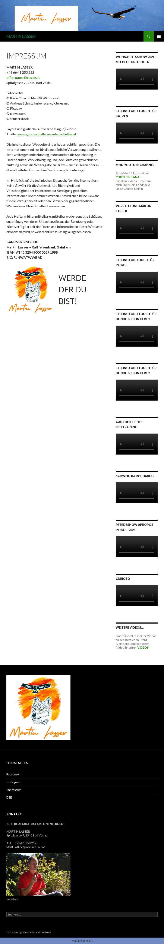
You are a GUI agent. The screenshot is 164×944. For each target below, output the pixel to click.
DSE (9, 797)
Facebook (12, 774)
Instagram (13, 782)
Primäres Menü (159, 36)
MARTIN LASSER (21, 36)
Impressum (13, 789)
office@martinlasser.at (23, 77)
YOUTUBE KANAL (128, 177)
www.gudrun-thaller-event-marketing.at (47, 134)
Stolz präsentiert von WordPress (32, 932)
